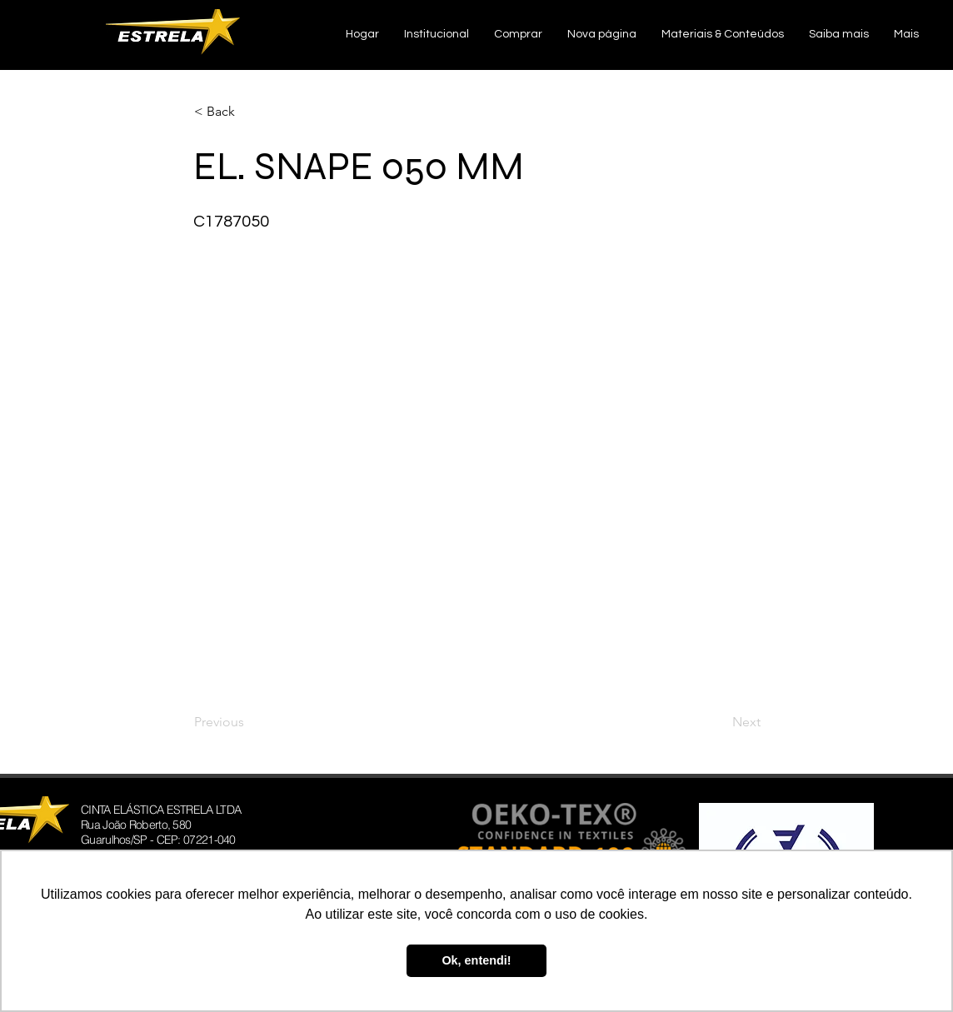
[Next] (719, 722)
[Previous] (249, 722)
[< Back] (249, 111)
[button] (436, 34)
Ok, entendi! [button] (476, 960)
